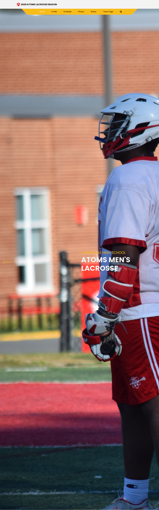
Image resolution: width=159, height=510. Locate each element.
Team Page (108, 11)
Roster (94, 11)
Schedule (67, 11)
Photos (81, 11)
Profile (54, 11)
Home (44, 11)
